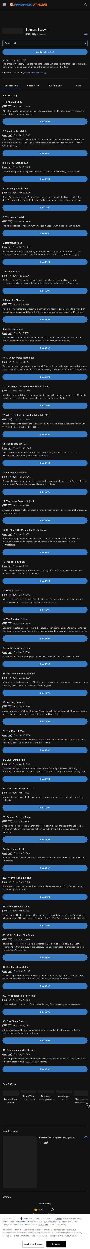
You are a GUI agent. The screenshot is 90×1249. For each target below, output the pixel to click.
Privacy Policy (23, 1222)
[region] (45, 1231)
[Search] (86, 5)
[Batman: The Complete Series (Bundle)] (63, 1039)
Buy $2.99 (45, 121)
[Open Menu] (4, 4)
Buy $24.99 (51, 52)
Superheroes (48, 1202)
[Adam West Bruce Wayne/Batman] (28, 1008)
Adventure (35, 1202)
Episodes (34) (11, 85)
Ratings (77, 85)
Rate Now (52, 1116)
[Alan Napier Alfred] (64, 1008)
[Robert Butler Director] (10, 1008)
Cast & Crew (33, 85)
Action (14, 1202)
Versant (25, 1219)
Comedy (23, 1202)
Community (38, 1116)
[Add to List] (86, 34)
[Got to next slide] (87, 1008)
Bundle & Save (55, 85)
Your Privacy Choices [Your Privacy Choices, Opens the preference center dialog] (33, 1244)
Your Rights (43, 1225)
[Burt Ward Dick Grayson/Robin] (46, 1008)
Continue (56, 1244)
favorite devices (37, 72)
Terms (59, 1219)
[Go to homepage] (28, 5)
